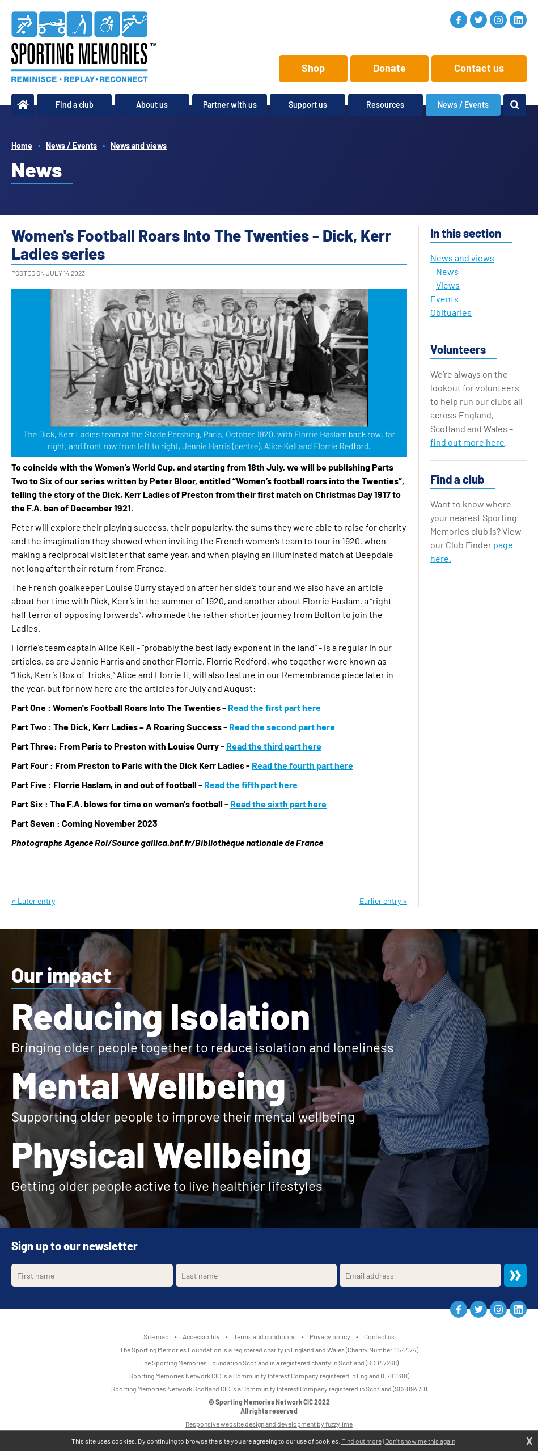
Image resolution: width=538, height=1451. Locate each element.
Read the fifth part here (251, 784)
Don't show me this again (420, 1441)
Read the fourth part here (302, 765)
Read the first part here (274, 707)
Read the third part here (273, 746)
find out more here (467, 442)
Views (448, 285)
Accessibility (201, 1336)
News (447, 271)
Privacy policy (330, 1336)
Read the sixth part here (278, 803)
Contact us (479, 68)
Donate (389, 68)
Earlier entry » (383, 901)
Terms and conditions (265, 1336)
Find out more (361, 1441)
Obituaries (451, 312)
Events (444, 298)
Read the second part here (282, 726)
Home (21, 145)
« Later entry (33, 901)
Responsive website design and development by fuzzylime (269, 1424)
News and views (139, 145)
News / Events (71, 145)
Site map (156, 1336)
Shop (313, 68)
